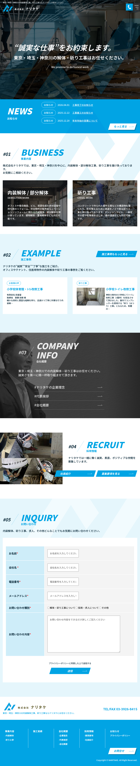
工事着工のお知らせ (82, 112)
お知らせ (114, 731)
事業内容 (9, 731)
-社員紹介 (88, 739)
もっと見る (120, 126)
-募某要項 (88, 735)
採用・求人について (87, 607)
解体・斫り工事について (61, 607)
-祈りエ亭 (9, 739)
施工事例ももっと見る (115, 254)
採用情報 (89, 731)
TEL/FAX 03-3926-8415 (120, 709)
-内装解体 (9, 735)
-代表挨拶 (63, 739)
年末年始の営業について (85, 120)
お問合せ (119, 751)
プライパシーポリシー (120, 735)
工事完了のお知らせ (82, 105)
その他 (104, 607)
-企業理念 (63, 735)
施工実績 (37, 731)
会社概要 (63, 731)
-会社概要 (63, 744)
